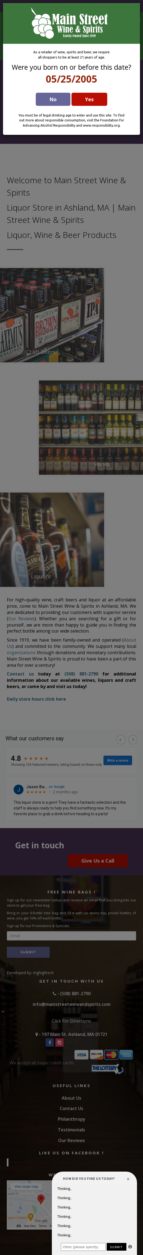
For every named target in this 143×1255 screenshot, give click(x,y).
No (53, 99)
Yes (89, 99)
